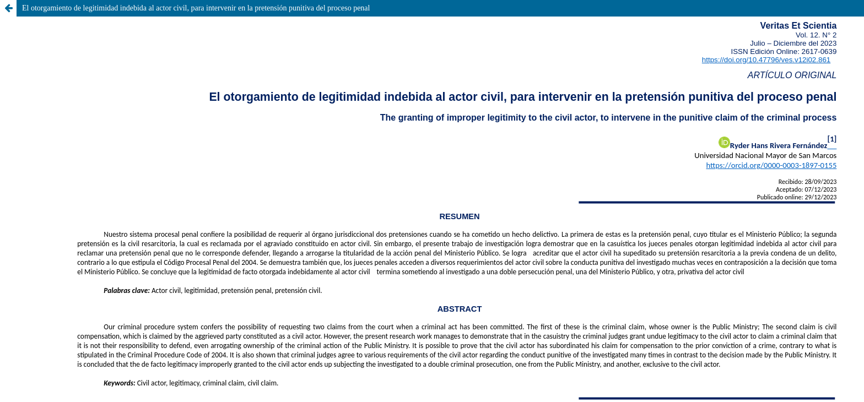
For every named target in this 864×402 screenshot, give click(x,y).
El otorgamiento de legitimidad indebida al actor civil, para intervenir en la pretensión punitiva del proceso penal (196, 8)
